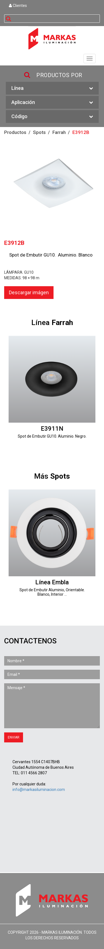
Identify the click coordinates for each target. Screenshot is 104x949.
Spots (39, 132)
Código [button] (52, 116)
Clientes (18, 5)
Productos (15, 132)
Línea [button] (52, 88)
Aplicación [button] (52, 102)
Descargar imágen (29, 292)
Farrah (59, 132)
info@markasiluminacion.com (38, 789)
